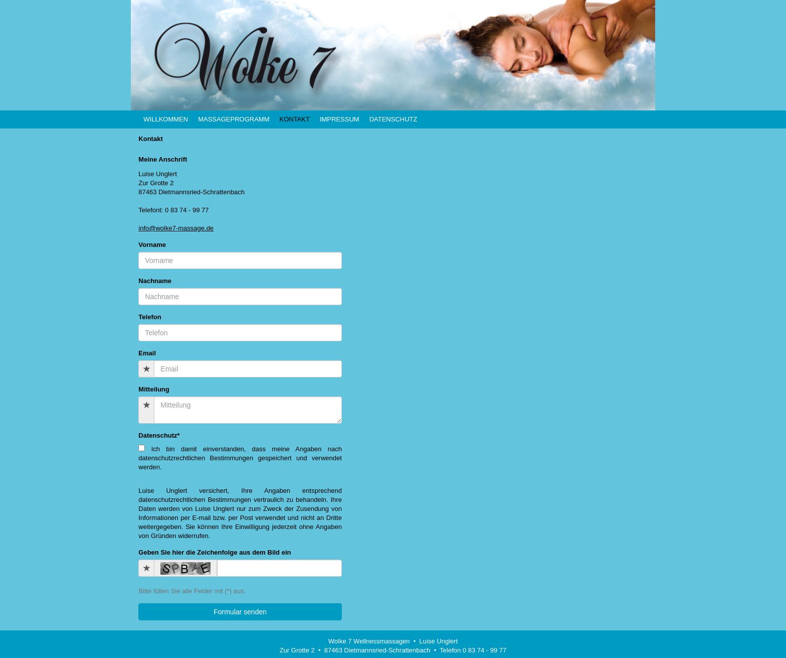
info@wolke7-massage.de (176, 228)
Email (147, 353)
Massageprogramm (233, 119)
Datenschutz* (158, 435)
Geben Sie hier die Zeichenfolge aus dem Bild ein (214, 552)
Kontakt (294, 119)
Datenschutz (393, 119)
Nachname (154, 281)
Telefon (149, 317)
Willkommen (165, 119)
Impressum (339, 119)
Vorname (152, 244)
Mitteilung (153, 389)
